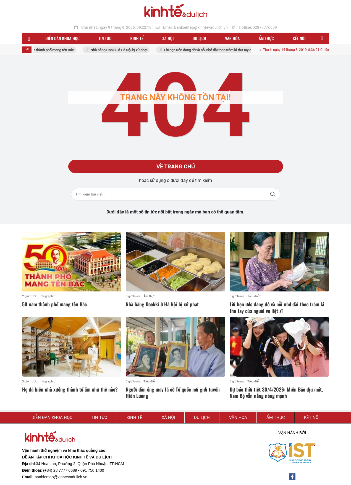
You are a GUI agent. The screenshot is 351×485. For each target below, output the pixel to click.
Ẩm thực (149, 296)
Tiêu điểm (254, 296)
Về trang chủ (175, 166)
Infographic (47, 296)
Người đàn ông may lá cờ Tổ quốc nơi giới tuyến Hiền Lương (173, 392)
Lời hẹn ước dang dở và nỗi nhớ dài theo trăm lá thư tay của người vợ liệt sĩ (227, 50)
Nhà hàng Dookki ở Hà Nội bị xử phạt (124, 50)
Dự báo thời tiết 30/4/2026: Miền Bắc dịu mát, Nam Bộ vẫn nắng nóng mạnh (276, 392)
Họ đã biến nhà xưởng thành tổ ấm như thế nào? (70, 389)
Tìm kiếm (273, 194)
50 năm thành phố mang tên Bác (55, 50)
